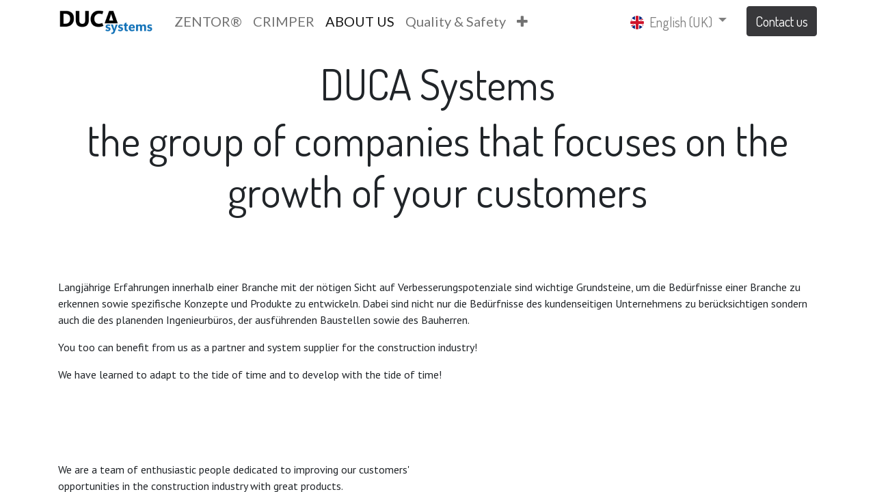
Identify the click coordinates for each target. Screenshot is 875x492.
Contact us (781, 21)
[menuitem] (208, 21)
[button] (522, 21)
